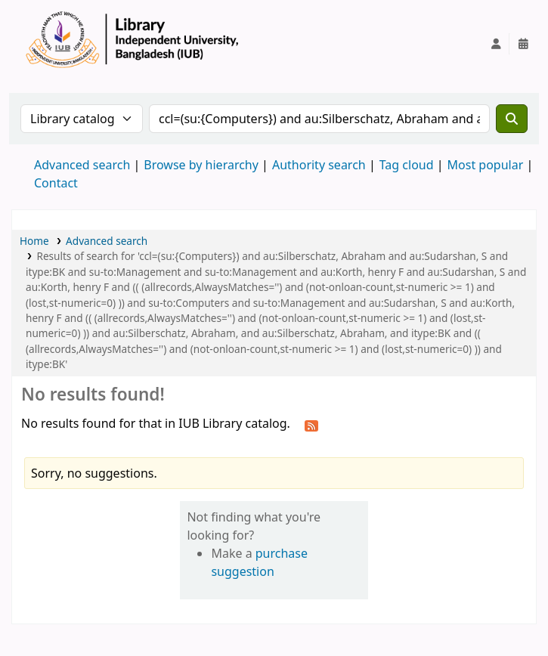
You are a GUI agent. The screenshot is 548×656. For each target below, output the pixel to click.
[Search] (512, 118)
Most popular (485, 164)
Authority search (319, 164)
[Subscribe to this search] (311, 424)
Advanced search (82, 164)
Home (34, 241)
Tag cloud (406, 164)
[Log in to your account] (496, 43)
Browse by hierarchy (201, 164)
